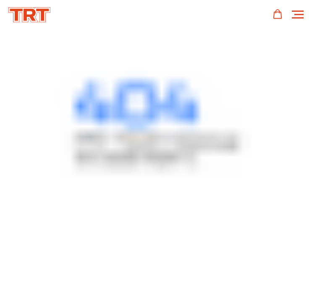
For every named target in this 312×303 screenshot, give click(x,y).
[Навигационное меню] (298, 15)
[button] (278, 14)
